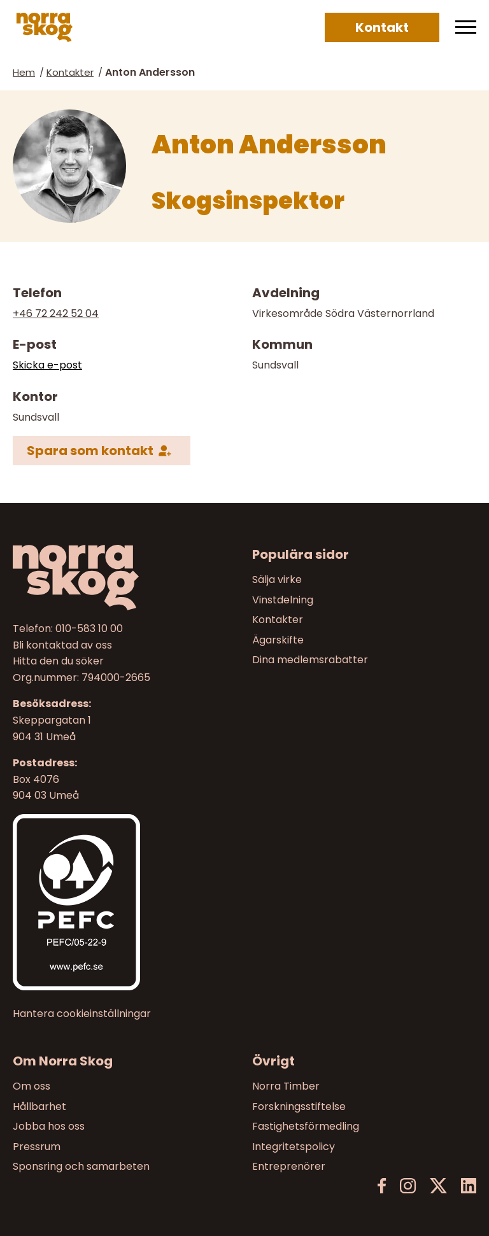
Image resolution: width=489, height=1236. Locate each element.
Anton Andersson (150, 72)
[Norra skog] (44, 27)
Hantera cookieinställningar (82, 1014)
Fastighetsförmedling (305, 1126)
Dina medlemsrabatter (310, 660)
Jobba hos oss (49, 1126)
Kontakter (70, 72)
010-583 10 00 (89, 628)
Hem (24, 72)
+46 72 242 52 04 (56, 313)
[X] (438, 1186)
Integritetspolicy (293, 1146)
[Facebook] (382, 1186)
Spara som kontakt (90, 450)
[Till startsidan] (125, 577)
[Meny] (465, 27)
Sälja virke (277, 579)
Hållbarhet (39, 1106)
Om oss (31, 1086)
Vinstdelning (282, 600)
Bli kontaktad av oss (62, 645)
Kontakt (382, 27)
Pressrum (36, 1146)
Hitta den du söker (58, 661)
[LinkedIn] (468, 1186)
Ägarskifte (278, 640)
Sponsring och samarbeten (81, 1166)
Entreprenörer (288, 1166)
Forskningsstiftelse (299, 1106)
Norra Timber (286, 1086)
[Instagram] (407, 1186)
